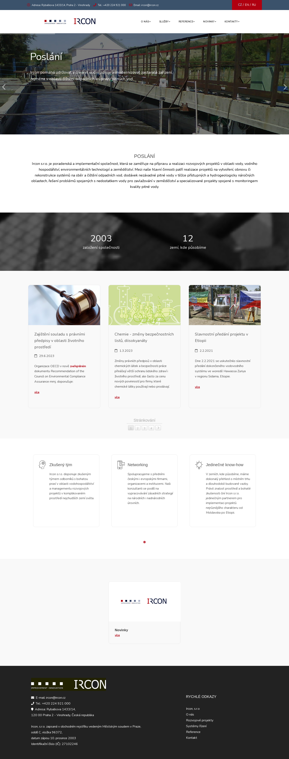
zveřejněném (78, 366)
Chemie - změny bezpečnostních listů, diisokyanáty (144, 337)
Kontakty (231, 21)
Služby (164, 21)
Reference (186, 21)
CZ (240, 5)
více (36, 392)
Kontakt (191, 738)
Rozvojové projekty (199, 720)
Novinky (209, 21)
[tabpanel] (66, 494)
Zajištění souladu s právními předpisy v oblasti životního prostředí (59, 341)
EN (247, 5)
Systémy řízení (196, 726)
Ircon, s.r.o (193, 709)
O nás (145, 21)
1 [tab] (144, 542)
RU (254, 5)
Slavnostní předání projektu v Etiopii (221, 337)
